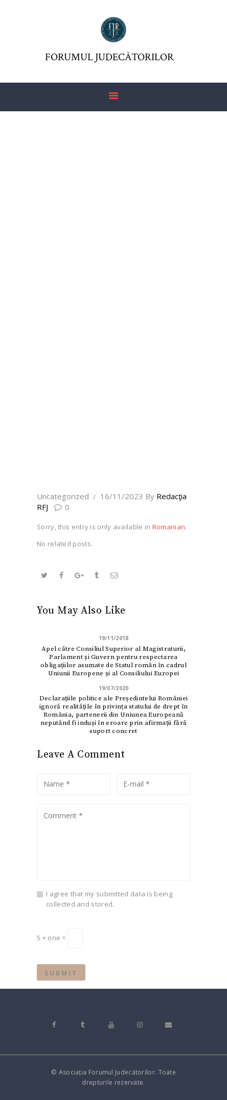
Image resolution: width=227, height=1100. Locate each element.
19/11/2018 (114, 638)
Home (72, 452)
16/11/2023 (121, 496)
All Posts (112, 452)
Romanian (168, 526)
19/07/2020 (114, 688)
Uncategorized (63, 496)
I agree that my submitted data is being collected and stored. (109, 899)
